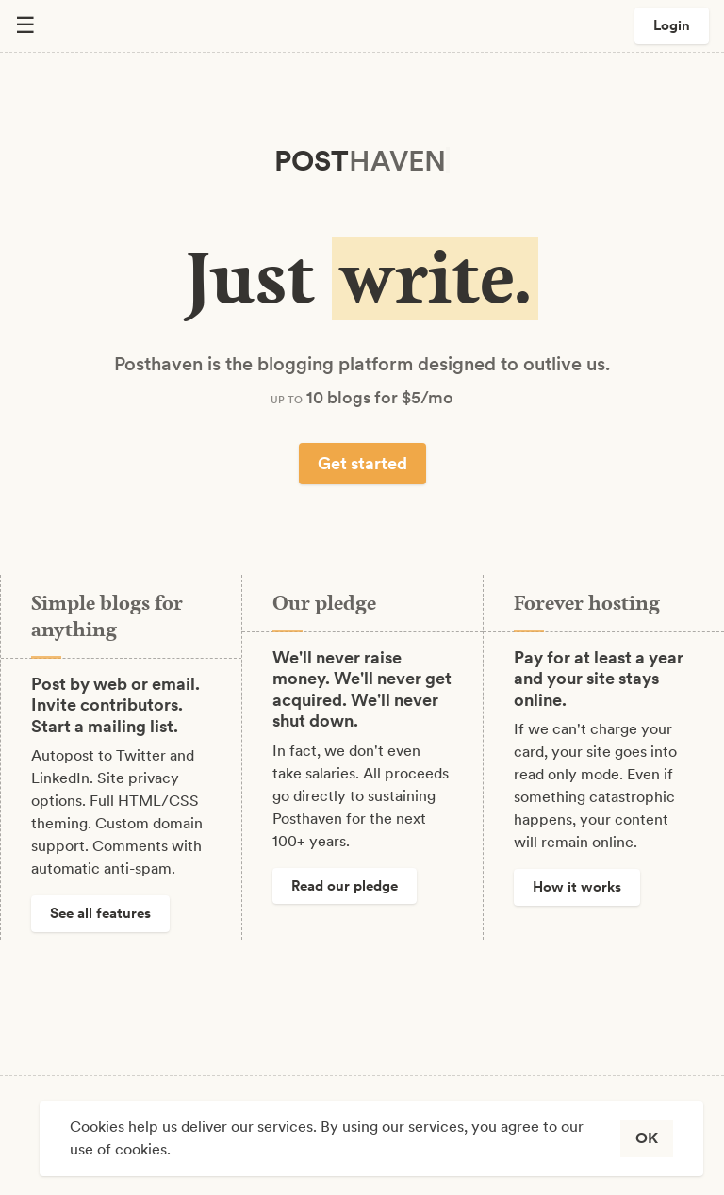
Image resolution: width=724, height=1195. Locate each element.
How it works (577, 886)
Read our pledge (344, 885)
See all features (100, 913)
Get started (362, 463)
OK (646, 1138)
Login (671, 25)
